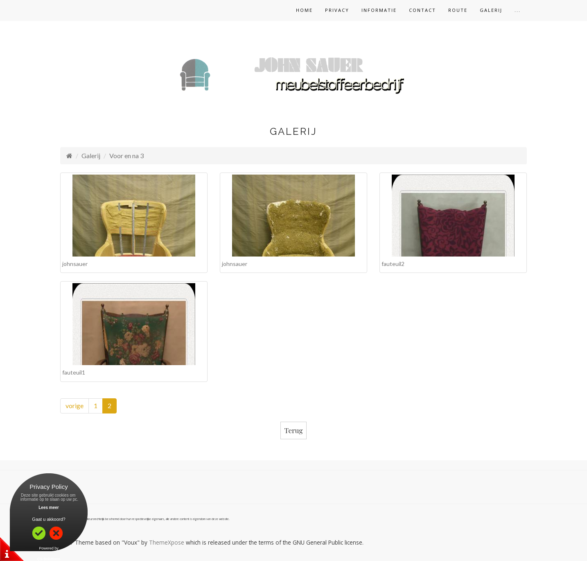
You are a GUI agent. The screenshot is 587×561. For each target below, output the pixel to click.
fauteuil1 (73, 372)
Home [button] (304, 10)
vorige (74, 405)
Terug (293, 430)
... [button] (518, 10)
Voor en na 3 (126, 155)
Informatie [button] (379, 10)
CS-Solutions (49, 559)
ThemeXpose (166, 542)
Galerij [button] (491, 10)
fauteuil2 (393, 263)
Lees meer (48, 507)
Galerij (90, 155)
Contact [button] (422, 10)
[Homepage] (69, 155)
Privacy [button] (337, 10)
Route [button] (457, 10)
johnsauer (75, 263)
